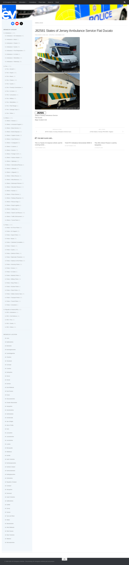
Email (57, 2)
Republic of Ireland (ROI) (11, 309)
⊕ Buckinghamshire (10, 349)
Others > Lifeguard (11, 172)
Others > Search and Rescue (14, 212)
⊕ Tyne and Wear (9, 516)
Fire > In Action (10, 91)
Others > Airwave (11, 120)
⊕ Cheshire (7, 357)
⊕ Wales (7, 519)
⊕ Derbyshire (8, 372)
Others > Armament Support (14, 124)
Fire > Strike (10, 113)
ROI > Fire (9, 319)
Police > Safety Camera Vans (14, 294)
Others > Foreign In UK (13, 154)
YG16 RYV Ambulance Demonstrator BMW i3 (78, 143)
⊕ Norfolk (7, 455)
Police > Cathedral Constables (14, 242)
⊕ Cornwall (7, 364)
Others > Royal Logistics (13, 205)
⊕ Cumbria (7, 368)
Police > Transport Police (13, 297)
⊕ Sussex (7, 512)
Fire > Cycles (10, 83)
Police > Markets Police (13, 275)
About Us (50, 2)
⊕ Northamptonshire (10, 463)
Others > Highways (12, 161)
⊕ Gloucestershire (9, 398)
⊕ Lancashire (8, 432)
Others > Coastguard (12, 142)
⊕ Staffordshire (8, 501)
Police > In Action (11, 271)
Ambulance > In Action (12, 54)
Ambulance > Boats (12, 39)
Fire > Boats (10, 76)
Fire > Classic (10, 80)
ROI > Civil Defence (12, 316)
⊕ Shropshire (8, 489)
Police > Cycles (11, 249)
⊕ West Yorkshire (9, 535)
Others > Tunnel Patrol (12, 220)
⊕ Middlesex (8, 451)
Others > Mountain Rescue (14, 187)
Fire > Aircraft (10, 69)
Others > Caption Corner (13, 135)
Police (6, 224)
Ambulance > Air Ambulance (14, 35)
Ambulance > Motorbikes (13, 58)
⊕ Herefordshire (9, 410)
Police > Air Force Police (13, 227)
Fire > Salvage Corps (12, 109)
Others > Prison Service (13, 194)
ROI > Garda (10, 323)
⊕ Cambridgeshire (9, 353)
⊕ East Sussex (8, 391)
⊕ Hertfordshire (8, 414)
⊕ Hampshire (8, 406)
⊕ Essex (7, 395)
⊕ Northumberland (9, 470)
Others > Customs (11, 146)
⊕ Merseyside (8, 448)
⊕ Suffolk (7, 504)
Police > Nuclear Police (13, 286)
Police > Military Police (12, 279)
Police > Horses (11, 268)
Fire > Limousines (11, 94)
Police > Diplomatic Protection (14, 257)
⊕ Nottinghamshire (9, 474)
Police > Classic (11, 246)
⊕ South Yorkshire (9, 497)
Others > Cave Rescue (13, 139)
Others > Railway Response (14, 198)
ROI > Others (10, 327)
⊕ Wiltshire (7, 538)
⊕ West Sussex (8, 531)
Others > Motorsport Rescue (14, 183)
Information (22, 2)
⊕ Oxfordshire (8, 478)
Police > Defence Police (13, 253)
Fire (6, 66)
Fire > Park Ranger (12, 106)
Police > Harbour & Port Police (14, 260)
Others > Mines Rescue (13, 176)
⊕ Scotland (7, 485)
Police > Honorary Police (13, 264)
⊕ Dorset (7, 380)
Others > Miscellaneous (13, 179)
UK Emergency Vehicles (10, 2)
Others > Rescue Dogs (13, 201)
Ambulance (39, 23)
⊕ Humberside (8, 417)
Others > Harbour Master (13, 157)
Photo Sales (42, 2)
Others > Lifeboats (11, 168)
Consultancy (32, 2)
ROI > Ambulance (11, 312)
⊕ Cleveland (8, 361)
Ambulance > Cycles (12, 47)
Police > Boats (10, 238)
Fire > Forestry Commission (14, 87)
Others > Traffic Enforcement (14, 216)
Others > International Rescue (14, 165)
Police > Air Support (12, 231)
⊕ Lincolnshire (8, 440)
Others (7, 118)
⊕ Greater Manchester (10, 402)
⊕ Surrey (7, 508)
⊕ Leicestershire (9, 436)
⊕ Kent (6, 429)
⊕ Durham (7, 383)
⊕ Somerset (8, 493)
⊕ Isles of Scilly (8, 425)
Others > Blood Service (13, 128)
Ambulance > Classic (12, 43)
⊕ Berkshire (8, 346)
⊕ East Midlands (9, 387)
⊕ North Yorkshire (9, 459)
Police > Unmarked (12, 305)
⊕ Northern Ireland (9, 467)
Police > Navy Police (12, 283)
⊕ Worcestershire (9, 542)
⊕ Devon (7, 376)
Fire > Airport (10, 72)
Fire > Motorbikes (11, 102)
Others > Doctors (11, 150)
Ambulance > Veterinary (13, 61)
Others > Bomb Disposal (13, 131)
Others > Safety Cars (12, 209)
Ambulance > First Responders (15, 50)
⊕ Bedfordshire (8, 342)
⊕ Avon (6, 338)
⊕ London (7, 444)
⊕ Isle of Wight (8, 421)
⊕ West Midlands (9, 527)
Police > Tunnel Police (12, 301)
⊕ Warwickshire (9, 523)
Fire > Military (10, 98)
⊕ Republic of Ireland (10, 482)
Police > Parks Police (12, 290)
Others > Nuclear (11, 190)
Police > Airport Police (12, 235)
